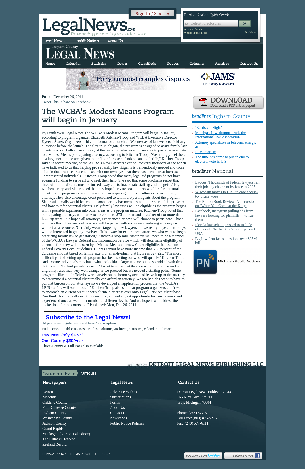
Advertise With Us (124, 392)
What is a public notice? (196, 32)
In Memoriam (205, 152)
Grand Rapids (52, 429)
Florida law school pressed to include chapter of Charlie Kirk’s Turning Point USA (225, 229)
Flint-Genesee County (59, 408)
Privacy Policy (54, 454)
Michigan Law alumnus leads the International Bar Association (220, 135)
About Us (117, 408)
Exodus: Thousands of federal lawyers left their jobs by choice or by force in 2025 (227, 184)
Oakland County (54, 402)
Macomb (49, 397)
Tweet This (50, 102)
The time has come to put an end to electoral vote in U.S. (222, 159)
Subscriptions (120, 397)
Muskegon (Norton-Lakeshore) (66, 434)
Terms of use (80, 454)
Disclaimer (250, 32)
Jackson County (54, 423)
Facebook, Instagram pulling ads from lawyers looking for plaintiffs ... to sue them (224, 215)
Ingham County (54, 413)
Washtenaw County (57, 418)
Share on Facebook (76, 102)
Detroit (47, 392)
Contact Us (118, 413)
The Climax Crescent (58, 439)
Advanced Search (193, 29)
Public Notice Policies (127, 423)
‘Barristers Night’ (208, 127)
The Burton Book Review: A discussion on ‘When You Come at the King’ (225, 203)
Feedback (103, 454)
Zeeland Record (54, 444)
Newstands (118, 418)
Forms (115, 402)
